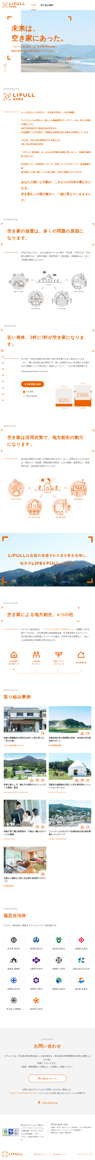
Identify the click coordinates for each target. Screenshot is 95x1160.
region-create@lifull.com (23, 1093)
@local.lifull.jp (50, 1103)
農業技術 (68, 1132)
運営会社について (40, 1154)
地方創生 (74, 1127)
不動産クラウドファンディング (61, 1130)
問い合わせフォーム (47, 1078)
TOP (33, 5)
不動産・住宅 (55, 1127)
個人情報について (59, 1154)
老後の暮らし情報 (57, 1132)
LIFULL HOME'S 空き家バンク (59, 629)
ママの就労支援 (85, 1127)
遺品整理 (77, 1130)
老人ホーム (66, 1127)
